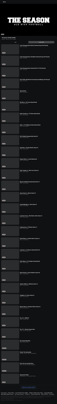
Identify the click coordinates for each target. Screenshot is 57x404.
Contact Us (27, 394)
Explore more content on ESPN (28, 387)
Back (3, 2)
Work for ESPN (44, 394)
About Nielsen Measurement (7, 394)
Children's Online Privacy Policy (36, 392)
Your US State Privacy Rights (21, 392)
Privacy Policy (11, 392)
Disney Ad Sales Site (35, 394)
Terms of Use (4, 392)
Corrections (51, 394)
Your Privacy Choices (19, 394)
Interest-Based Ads (48, 392)
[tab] (16, 42)
